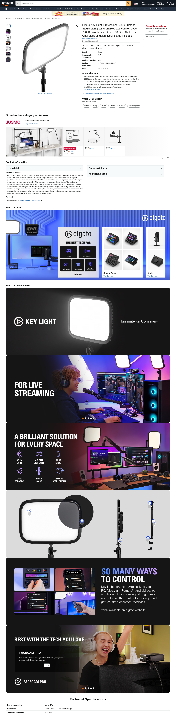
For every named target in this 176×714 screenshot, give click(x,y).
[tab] (83, 418)
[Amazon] (7, 3)
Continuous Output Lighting (52, 18)
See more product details (92, 90)
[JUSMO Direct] (13, 122)
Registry (130, 9)
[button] (4, 9)
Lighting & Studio (31, 18)
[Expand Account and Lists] (154, 4)
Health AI (12, 9)
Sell (117, 9)
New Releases (82, 9)
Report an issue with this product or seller (98, 94)
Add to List (150, 36)
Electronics (9, 18)
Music (123, 9)
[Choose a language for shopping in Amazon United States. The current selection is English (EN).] (135, 3)
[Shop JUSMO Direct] (31, 124)
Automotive (160, 9)
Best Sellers (58, 9)
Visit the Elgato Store (89, 39)
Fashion (138, 9)
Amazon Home (148, 9)
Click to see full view (45, 93)
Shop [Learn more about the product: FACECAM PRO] (47, 665)
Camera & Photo (19, 18)
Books (91, 9)
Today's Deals (70, 9)
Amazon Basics (35, 9)
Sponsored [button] (166, 158)
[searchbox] (73, 3)
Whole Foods (47, 9)
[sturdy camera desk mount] (37, 120)
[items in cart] (170, 3)
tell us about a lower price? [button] (31, 200)
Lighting (39, 18)
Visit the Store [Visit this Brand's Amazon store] (108, 276)
